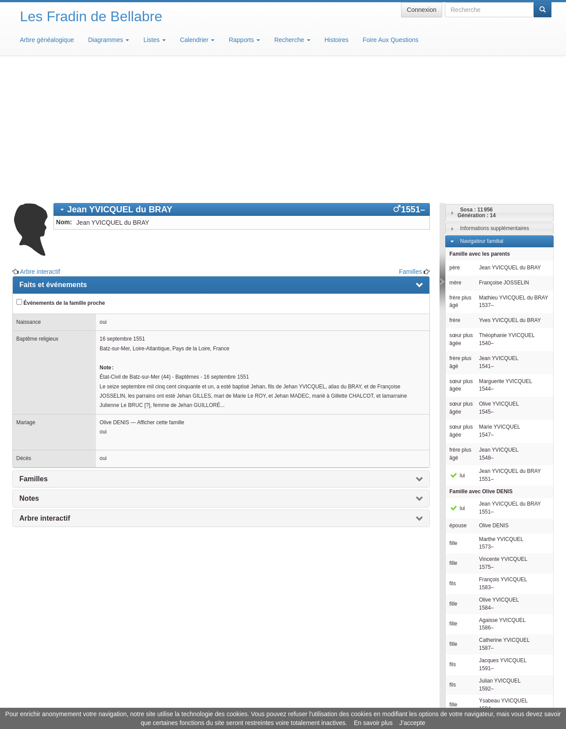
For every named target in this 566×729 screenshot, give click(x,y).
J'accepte (412, 722)
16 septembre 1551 (122, 209)
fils (452, 453)
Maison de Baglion (322, 702)
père (454, 137)
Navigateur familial (481, 111)
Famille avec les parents (479, 124)
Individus (470, 625)
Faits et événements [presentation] (53, 154)
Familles (410, 141)
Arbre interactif (40, 141)
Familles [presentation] (33, 349)
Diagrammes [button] (108, 39)
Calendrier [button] (197, 39)
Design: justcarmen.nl (525, 678)
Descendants (475, 613)
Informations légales (246, 702)
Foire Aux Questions (390, 39)
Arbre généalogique (47, 39)
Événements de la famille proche (60, 172)
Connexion (421, 9)
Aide (285, 702)
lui (457, 345)
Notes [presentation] (29, 368)
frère (454, 190)
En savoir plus (373, 722)
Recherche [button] (292, 39)
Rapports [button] (244, 39)
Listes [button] (154, 39)
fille (453, 413)
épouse (458, 395)
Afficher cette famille (160, 292)
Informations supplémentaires (494, 98)
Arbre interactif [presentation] (44, 388)
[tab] (242, 79)
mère (455, 153)
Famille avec (480, 361)
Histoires (336, 39)
